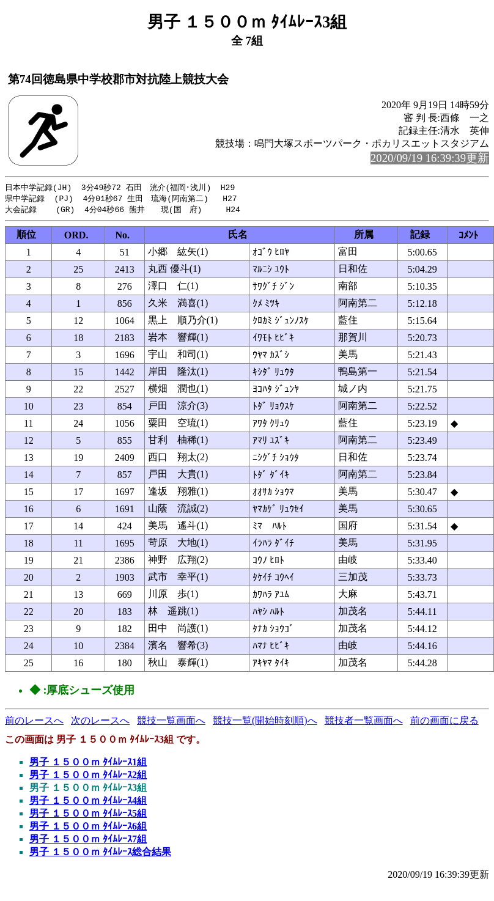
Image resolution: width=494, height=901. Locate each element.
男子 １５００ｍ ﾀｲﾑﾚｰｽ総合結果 (100, 853)
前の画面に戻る (444, 722)
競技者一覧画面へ (364, 722)
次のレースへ (100, 722)
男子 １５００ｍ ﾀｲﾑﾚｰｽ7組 (88, 841)
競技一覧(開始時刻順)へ (265, 722)
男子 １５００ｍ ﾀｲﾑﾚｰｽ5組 (88, 815)
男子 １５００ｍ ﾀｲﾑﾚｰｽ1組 (88, 764)
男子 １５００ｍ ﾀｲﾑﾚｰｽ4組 (88, 802)
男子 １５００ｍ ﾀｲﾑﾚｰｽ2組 (88, 776)
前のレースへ (34, 722)
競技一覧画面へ (171, 722)
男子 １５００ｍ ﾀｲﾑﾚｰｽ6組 (88, 828)
